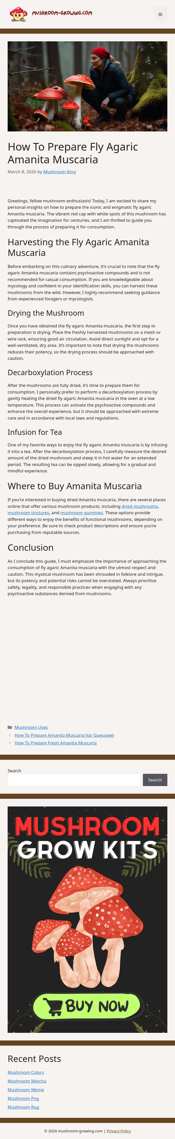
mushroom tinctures (28, 513)
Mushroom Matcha (27, 1081)
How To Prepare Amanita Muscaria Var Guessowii (64, 735)
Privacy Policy (119, 1130)
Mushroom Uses (31, 727)
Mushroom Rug (23, 1107)
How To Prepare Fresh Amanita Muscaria (56, 743)
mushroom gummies (81, 513)
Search (14, 771)
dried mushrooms (140, 506)
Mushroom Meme (26, 1090)
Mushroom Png (23, 1098)
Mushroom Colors (26, 1072)
